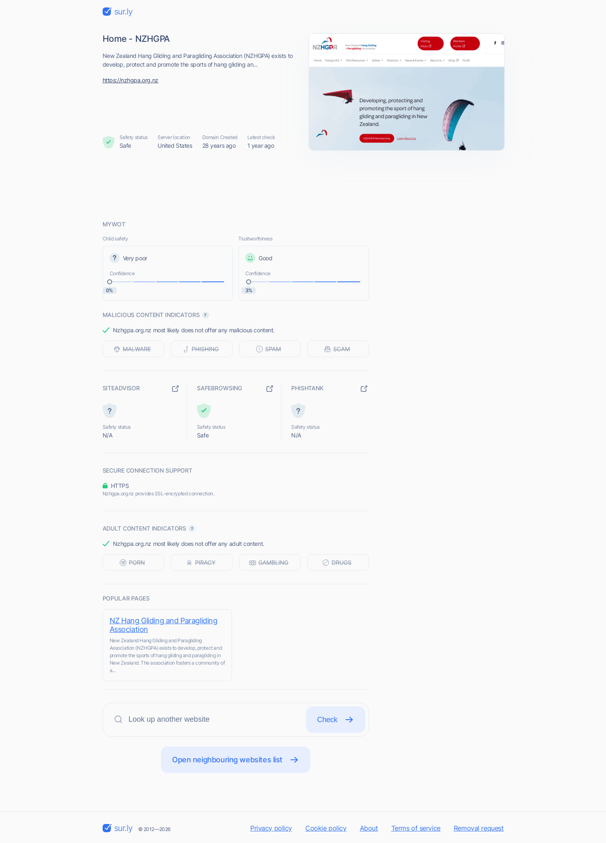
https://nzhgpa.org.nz (130, 80)
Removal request (479, 828)
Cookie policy (326, 828)
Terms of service (416, 828)
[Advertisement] (303, 185)
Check (335, 720)
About (369, 828)
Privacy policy (271, 828)
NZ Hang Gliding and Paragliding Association (164, 625)
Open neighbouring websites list (235, 760)
